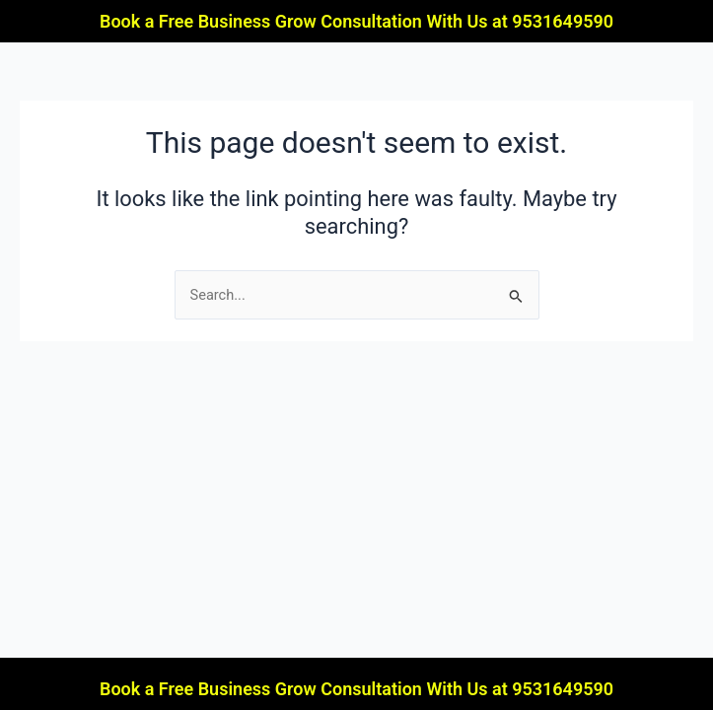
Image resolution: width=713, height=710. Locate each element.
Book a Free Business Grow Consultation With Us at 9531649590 (356, 21)
